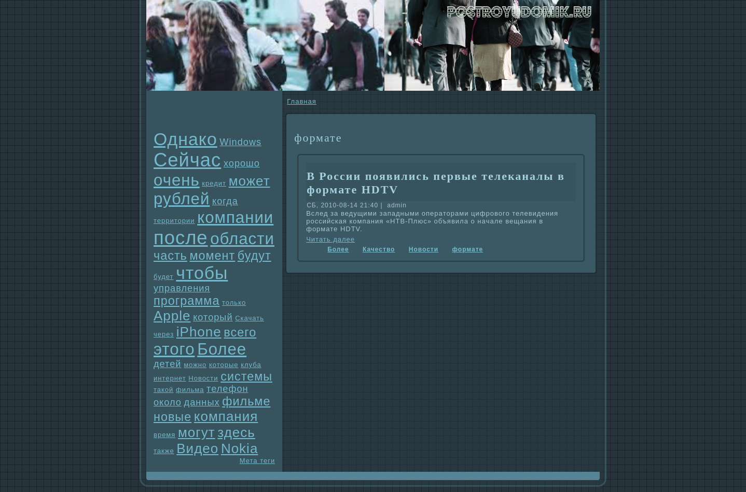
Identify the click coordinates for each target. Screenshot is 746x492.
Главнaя (301, 101)
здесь (236, 432)
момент (212, 255)
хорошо (242, 163)
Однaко (185, 139)
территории (174, 220)
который (212, 317)
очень (177, 180)
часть (170, 255)
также (164, 451)
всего (240, 332)
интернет (170, 378)
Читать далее (330, 239)
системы (246, 376)
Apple (172, 316)
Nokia (239, 448)
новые (172, 417)
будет (164, 276)
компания (226, 416)
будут (254, 255)
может (249, 181)
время (164, 435)
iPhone (199, 332)
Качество (379, 249)
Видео (197, 448)
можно (195, 365)
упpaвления (182, 288)
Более (221, 349)
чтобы (202, 273)
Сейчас (187, 160)
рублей (182, 199)
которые (224, 365)
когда (225, 201)
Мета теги (257, 461)
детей (168, 364)
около (168, 402)
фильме (246, 401)
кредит (214, 183)
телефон (227, 389)
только (234, 302)
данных (202, 402)
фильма (190, 389)
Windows (240, 142)
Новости (203, 378)
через (164, 334)
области (242, 239)
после (181, 237)
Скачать (249, 318)
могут (196, 432)
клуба (251, 365)
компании (235, 217)
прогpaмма (186, 300)
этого (174, 349)
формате (467, 249)
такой (163, 389)
